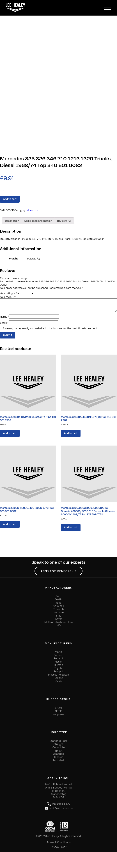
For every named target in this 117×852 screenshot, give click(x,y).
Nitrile (58, 711)
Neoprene (58, 714)
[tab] (12, 220)
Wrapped (58, 753)
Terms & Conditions (58, 842)
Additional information (38, 220)
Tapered (58, 757)
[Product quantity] (5, 190)
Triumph (58, 609)
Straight (58, 744)
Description (12, 220)
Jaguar (58, 602)
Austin (59, 599)
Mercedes (32, 210)
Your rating (7, 293)
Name (4, 316)
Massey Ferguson (58, 674)
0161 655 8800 (58, 804)
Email (4, 322)
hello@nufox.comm (58, 808)
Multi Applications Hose (58, 622)
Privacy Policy (59, 846)
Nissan (58, 661)
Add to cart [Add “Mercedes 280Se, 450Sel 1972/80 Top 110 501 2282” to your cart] (70, 433)
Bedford (58, 655)
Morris (58, 651)
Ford (58, 596)
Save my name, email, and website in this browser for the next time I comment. (50, 328)
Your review (8, 296)
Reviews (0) (64, 220)
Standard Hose (58, 740)
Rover (58, 618)
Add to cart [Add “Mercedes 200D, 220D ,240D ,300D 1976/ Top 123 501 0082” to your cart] (10, 524)
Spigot (59, 750)
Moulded (58, 760)
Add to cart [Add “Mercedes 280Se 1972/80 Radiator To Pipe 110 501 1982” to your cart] (10, 433)
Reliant (58, 677)
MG (58, 625)
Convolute (58, 747)
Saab (59, 681)
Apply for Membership (58, 571)
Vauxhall (58, 605)
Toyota (58, 668)
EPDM (58, 707)
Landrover (59, 612)
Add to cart (10, 198)
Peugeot (58, 671)
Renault (58, 658)
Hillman (58, 664)
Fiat (58, 615)
